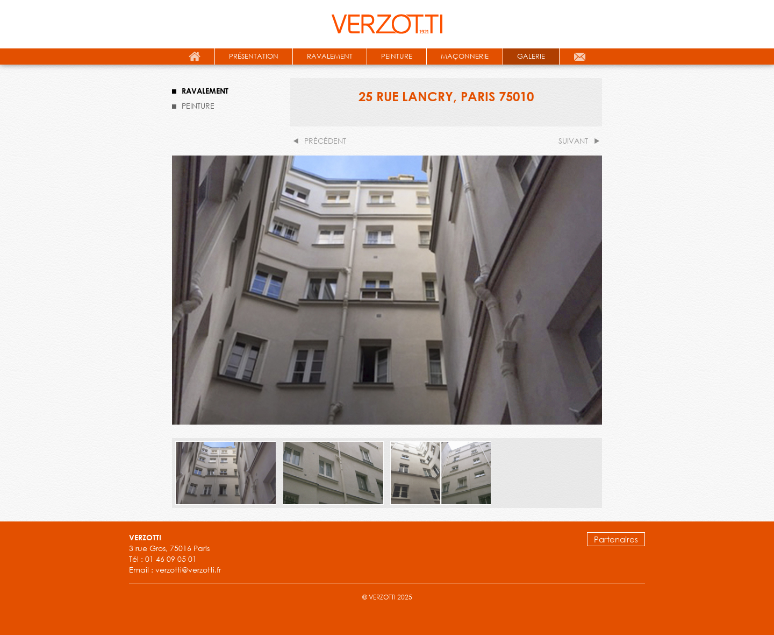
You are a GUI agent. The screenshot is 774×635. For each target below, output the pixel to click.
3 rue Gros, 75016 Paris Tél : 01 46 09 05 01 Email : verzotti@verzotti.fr (175, 554)
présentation (253, 56)
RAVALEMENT (205, 90)
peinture (396, 56)
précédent (325, 141)
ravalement (330, 56)
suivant (573, 141)
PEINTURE (198, 106)
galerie (531, 56)
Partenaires (616, 539)
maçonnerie (465, 56)
